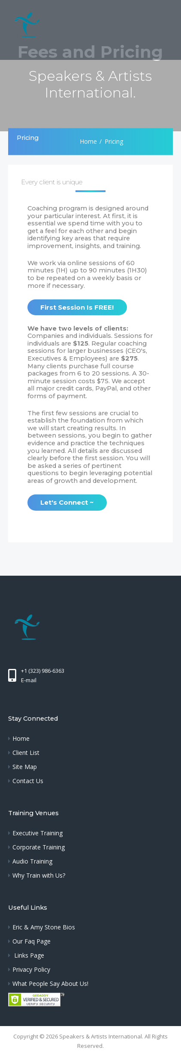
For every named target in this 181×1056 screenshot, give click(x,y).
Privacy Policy (31, 969)
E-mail (28, 680)
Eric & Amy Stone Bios (43, 927)
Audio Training (32, 861)
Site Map (24, 767)
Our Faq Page (31, 941)
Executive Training (37, 833)
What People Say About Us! (50, 983)
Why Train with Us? (38, 875)
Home (88, 141)
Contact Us (27, 781)
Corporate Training (38, 847)
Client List (25, 752)
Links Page (28, 955)
